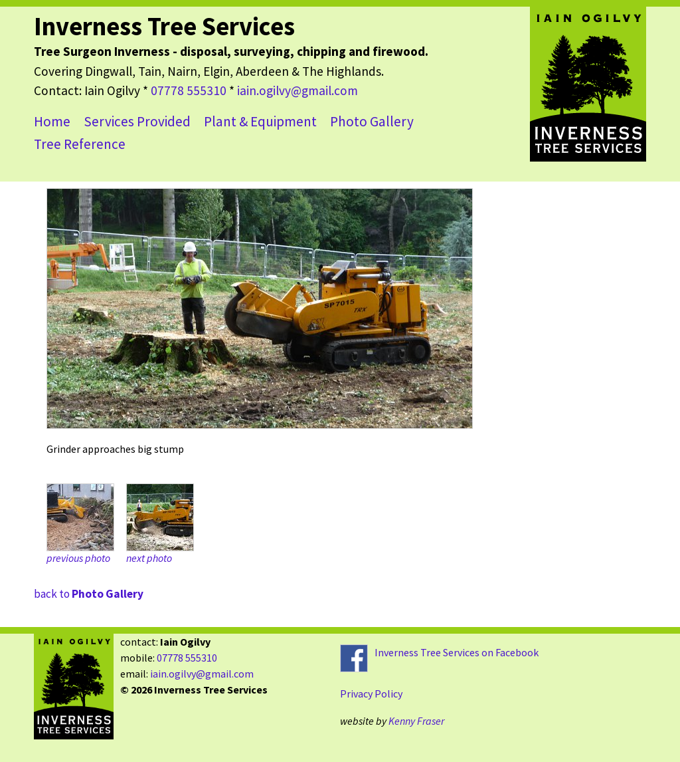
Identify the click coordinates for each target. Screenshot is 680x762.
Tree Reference (80, 144)
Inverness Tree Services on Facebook (457, 652)
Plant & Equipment (260, 121)
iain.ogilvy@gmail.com (297, 90)
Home (52, 121)
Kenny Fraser (416, 720)
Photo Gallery (372, 121)
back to (88, 593)
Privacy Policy (371, 693)
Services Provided (137, 121)
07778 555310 (188, 90)
